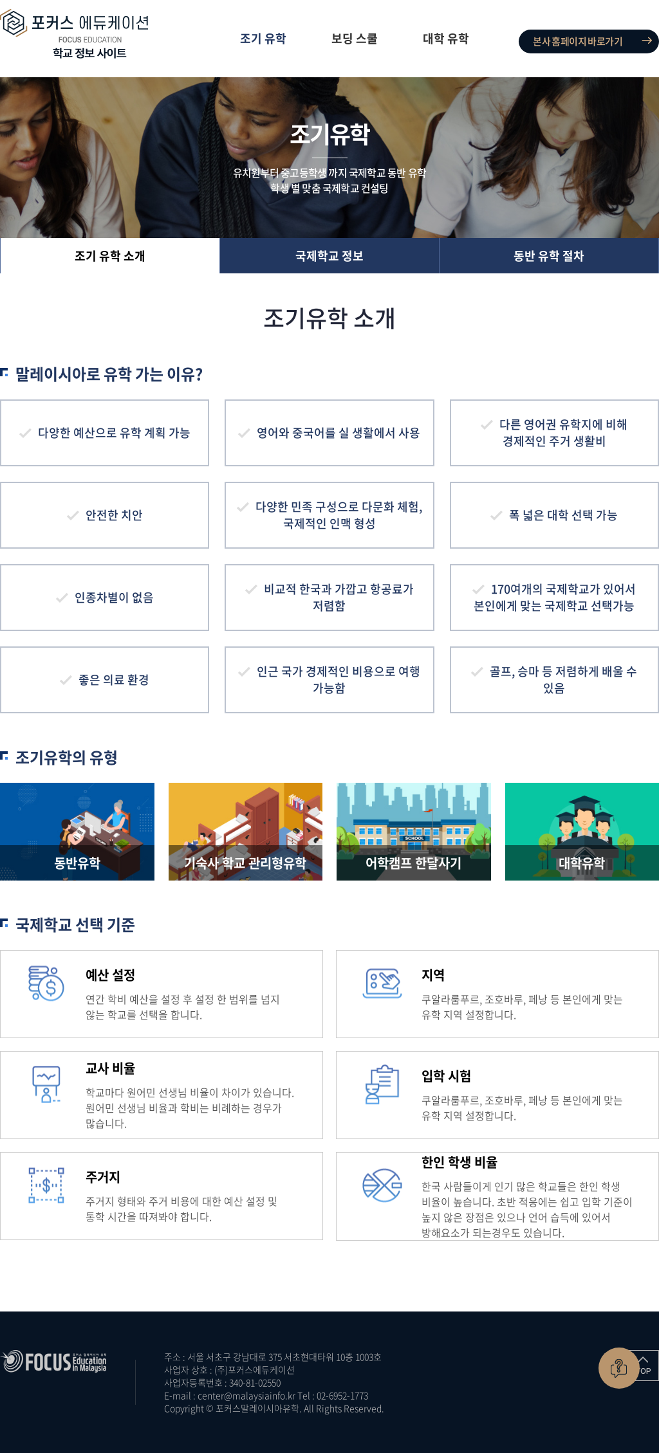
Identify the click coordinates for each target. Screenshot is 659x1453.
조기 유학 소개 (110, 255)
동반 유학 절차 (549, 255)
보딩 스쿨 (354, 38)
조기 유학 (263, 38)
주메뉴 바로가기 (0, 0)
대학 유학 (446, 38)
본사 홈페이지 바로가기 (577, 41)
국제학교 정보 (329, 255)
